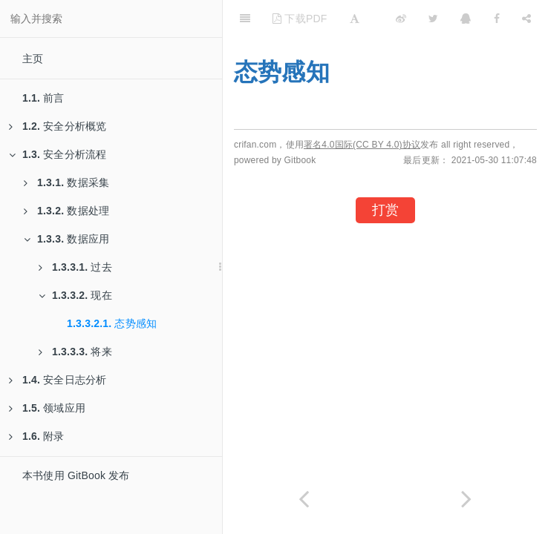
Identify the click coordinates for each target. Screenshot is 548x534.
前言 (43, 98)
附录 (37, 436)
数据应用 (66, 239)
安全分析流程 (57, 154)
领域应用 (47, 408)
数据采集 (66, 182)
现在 (75, 295)
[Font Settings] (355, 18)
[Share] (526, 18)
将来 (75, 351)
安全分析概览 (57, 126)
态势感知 (112, 323)
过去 (75, 267)
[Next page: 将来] (466, 498)
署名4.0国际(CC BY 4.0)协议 (362, 144)
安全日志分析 (57, 380)
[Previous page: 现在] (304, 498)
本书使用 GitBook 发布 (76, 475)
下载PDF (300, 18)
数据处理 (66, 211)
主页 (32, 59)
